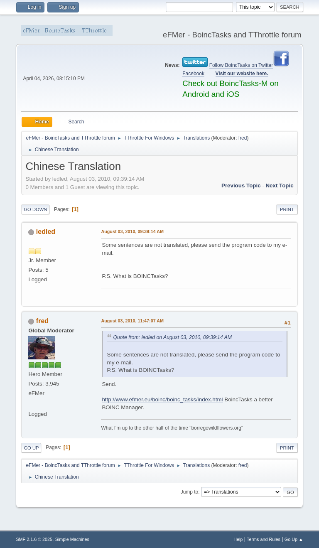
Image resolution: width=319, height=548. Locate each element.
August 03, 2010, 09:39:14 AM (132, 231)
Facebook (193, 73)
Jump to (190, 492)
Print (287, 209)
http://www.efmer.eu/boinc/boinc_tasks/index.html (162, 399)
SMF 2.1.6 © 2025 (34, 539)
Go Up (31, 447)
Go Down (35, 209)
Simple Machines (72, 539)
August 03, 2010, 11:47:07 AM (132, 320)
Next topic (279, 185)
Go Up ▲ (294, 539)
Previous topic (241, 185)
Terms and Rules (263, 539)
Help (238, 539)
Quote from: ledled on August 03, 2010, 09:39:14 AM (172, 337)
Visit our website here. (242, 73)
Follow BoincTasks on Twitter (241, 65)
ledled (45, 231)
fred (242, 138)
